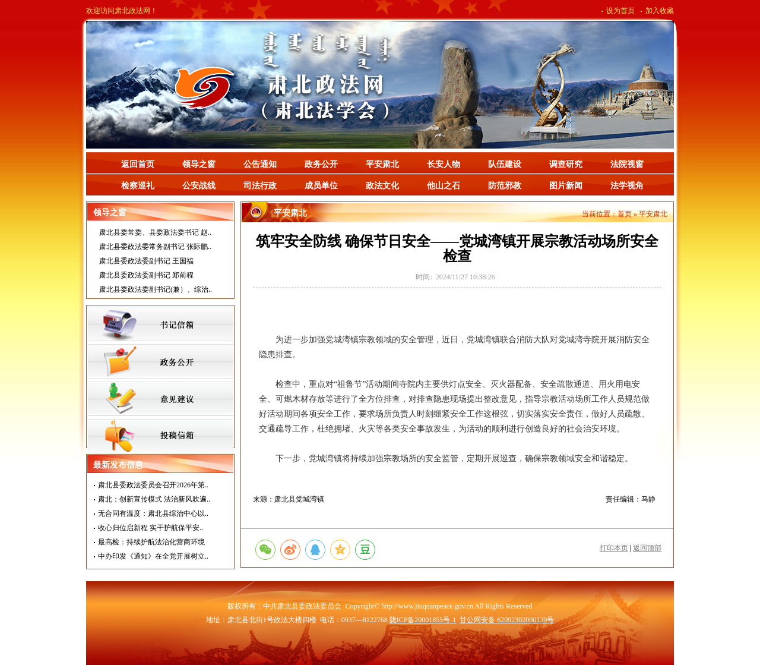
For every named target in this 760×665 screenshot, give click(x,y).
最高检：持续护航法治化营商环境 (151, 542)
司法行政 (260, 185)
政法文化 (382, 185)
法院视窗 (627, 164)
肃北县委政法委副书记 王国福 (146, 261)
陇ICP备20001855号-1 (423, 620)
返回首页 (137, 164)
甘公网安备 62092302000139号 (507, 620)
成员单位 (321, 185)
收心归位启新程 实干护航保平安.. (150, 528)
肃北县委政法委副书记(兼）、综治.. (155, 289)
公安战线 (199, 185)
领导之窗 (199, 164)
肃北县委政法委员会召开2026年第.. (153, 485)
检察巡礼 (137, 185)
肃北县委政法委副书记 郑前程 (146, 275)
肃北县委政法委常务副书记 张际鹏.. (155, 246)
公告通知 (260, 164)
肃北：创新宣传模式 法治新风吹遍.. (154, 499)
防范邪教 (504, 185)
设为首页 (620, 11)
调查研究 (565, 164)
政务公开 (321, 164)
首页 (625, 214)
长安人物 (443, 164)
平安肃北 (382, 164)
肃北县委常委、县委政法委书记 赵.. (155, 232)
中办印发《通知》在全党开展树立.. (153, 556)
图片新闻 (565, 185)
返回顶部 (647, 548)
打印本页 (614, 548)
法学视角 (627, 185)
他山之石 (443, 185)
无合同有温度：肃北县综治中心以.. (153, 513)
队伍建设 (504, 164)
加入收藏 (659, 11)
